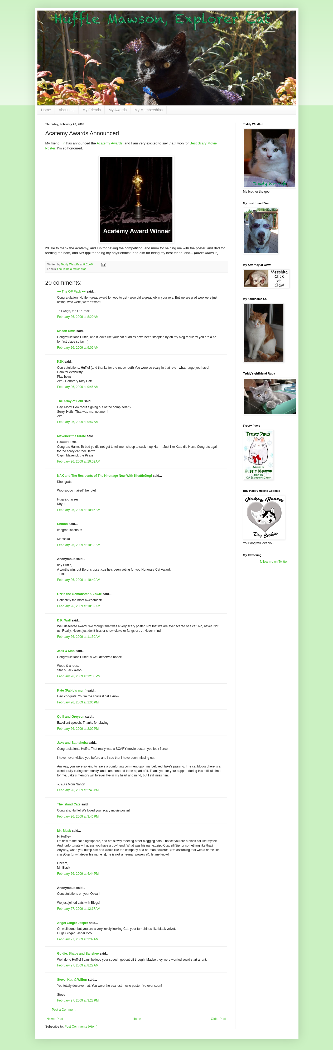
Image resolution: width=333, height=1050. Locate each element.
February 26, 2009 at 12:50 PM (78, 676)
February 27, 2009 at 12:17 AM (78, 909)
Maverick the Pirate (71, 436)
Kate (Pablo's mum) (72, 690)
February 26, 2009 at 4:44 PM (78, 874)
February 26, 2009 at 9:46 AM (78, 387)
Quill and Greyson (70, 716)
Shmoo (62, 524)
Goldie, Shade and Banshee (78, 953)
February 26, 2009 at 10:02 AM (78, 461)
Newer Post (55, 1019)
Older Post (218, 1019)
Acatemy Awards (110, 143)
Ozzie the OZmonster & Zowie (79, 594)
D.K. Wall (64, 620)
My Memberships (148, 110)
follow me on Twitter (274, 561)
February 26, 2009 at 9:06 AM (78, 347)
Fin (62, 143)
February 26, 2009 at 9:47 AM (78, 422)
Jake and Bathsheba (72, 743)
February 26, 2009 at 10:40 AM (78, 580)
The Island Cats (69, 804)
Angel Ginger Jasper (72, 923)
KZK (60, 361)
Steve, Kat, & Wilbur (72, 979)
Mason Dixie (66, 331)
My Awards (118, 110)
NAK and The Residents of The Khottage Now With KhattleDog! (104, 476)
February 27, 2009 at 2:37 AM (78, 939)
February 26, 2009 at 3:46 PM (78, 816)
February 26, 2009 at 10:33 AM (78, 545)
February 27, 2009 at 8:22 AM (78, 965)
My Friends (92, 110)
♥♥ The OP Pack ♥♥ (71, 291)
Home (46, 110)
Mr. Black (64, 831)
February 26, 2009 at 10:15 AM (78, 510)
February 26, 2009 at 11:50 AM (78, 637)
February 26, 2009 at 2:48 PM (78, 790)
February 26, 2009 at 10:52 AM (78, 606)
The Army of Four (70, 401)
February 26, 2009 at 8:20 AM (78, 317)
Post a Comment (63, 1010)
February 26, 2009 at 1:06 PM (78, 702)
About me (67, 110)
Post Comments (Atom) (81, 1026)
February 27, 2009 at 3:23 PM (78, 1000)
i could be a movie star (71, 268)
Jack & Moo (66, 651)
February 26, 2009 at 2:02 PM (78, 729)
